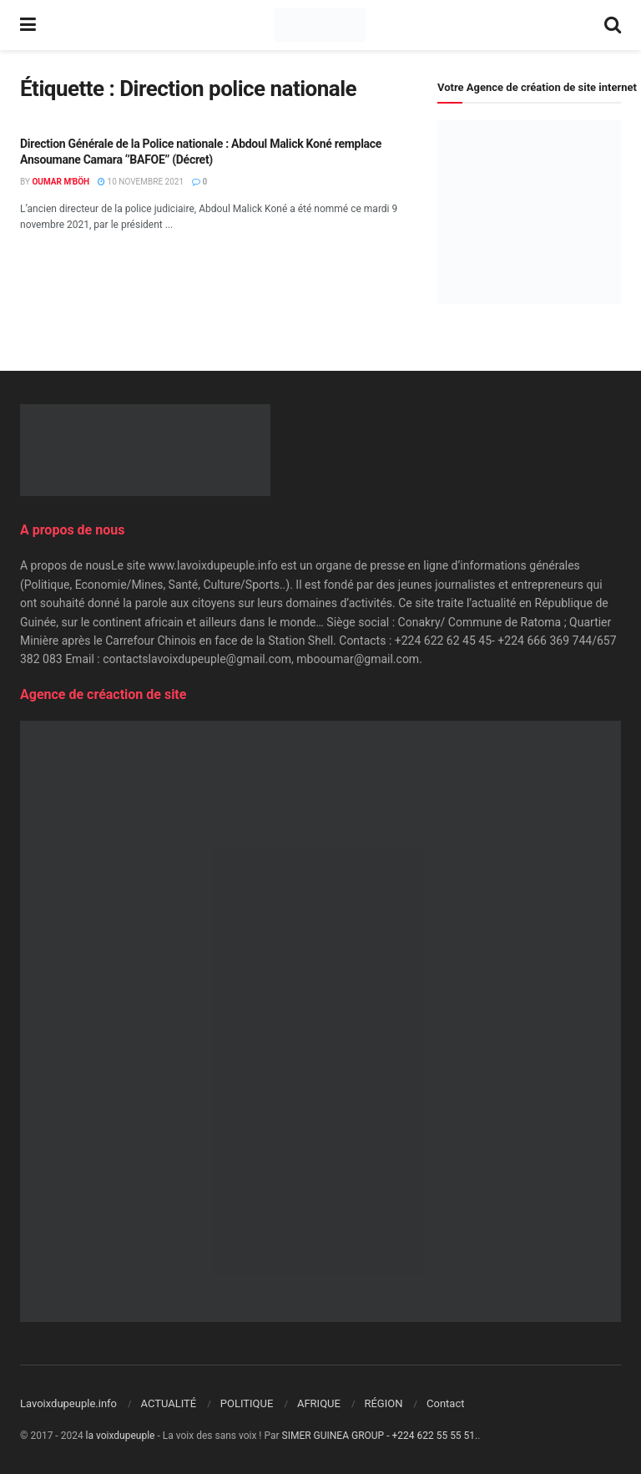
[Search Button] (612, 25)
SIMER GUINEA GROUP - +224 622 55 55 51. (380, 1435)
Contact (445, 1403)
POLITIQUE (247, 1403)
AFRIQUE (319, 1403)
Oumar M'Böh (60, 181)
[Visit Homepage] (320, 25)
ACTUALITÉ (169, 1403)
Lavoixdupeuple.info (68, 1403)
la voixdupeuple (120, 1435)
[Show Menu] (28, 25)
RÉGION (383, 1403)
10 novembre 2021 (141, 181)
